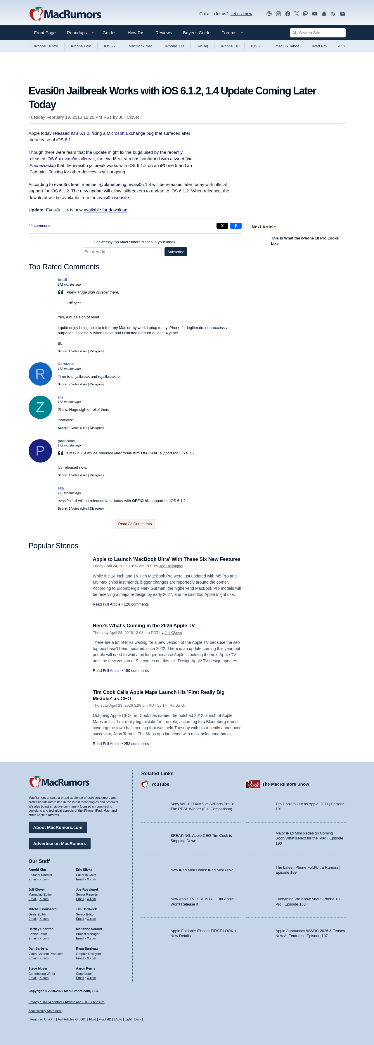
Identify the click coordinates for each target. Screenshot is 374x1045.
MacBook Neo (141, 46)
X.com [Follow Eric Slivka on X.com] (91, 879)
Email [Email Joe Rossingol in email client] (80, 899)
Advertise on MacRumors (59, 843)
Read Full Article (107, 604)
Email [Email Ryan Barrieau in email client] (80, 958)
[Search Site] (318, 32)
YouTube (160, 784)
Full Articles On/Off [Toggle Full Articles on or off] (71, 1019)
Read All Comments (135, 524)
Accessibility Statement (45, 1011)
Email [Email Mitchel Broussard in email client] (33, 918)
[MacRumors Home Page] (65, 14)
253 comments (136, 743)
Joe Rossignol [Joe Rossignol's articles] (87, 889)
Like (84, 351)
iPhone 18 (229, 46)
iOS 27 (110, 46)
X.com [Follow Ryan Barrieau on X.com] (91, 958)
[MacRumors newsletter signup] (343, 14)
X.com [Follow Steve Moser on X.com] (44, 978)
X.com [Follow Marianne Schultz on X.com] (91, 938)
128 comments (136, 604)
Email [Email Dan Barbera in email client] (33, 958)
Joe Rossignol (171, 566)
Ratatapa (66, 364)
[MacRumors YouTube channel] (315, 14)
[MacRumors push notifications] (324, 14)
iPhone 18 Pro (46, 46)
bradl (62, 279)
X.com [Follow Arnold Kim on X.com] (44, 879)
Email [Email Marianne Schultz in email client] (80, 938)
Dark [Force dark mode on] (137, 1019)
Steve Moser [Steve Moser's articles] (38, 968)
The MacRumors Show (285, 784)
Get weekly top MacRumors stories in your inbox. (135, 242)
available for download (105, 209)
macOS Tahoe (287, 46)
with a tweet (172, 158)
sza (61, 488)
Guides (110, 32)
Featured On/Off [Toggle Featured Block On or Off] (41, 1019)
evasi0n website (113, 197)
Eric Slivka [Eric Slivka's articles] (84, 869)
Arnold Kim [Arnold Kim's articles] (37, 869)
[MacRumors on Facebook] (288, 14)
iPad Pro (319, 46)
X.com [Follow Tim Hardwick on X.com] (91, 918)
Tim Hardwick (173, 705)
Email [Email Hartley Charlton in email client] (33, 938)
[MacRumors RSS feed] (333, 14)
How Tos (136, 32)
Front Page (45, 32)
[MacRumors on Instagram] (278, 14)
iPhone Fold (81, 46)
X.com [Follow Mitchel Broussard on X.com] (44, 918)
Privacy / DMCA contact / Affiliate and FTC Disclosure (67, 1002)
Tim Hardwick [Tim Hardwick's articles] (86, 909)
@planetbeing (112, 184)
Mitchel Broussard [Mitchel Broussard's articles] (43, 909)
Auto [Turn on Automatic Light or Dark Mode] (118, 1019)
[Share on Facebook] (236, 226)
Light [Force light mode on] (128, 1019)
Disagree (96, 351)
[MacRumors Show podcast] (269, 14)
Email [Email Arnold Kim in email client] (33, 879)
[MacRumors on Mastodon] (305, 14)
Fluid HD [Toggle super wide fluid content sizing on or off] (105, 1019)
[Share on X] (222, 226)
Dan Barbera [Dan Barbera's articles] (38, 948)
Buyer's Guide (197, 32)
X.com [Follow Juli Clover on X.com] (44, 899)
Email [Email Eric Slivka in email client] (80, 879)
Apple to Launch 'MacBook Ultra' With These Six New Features (167, 559)
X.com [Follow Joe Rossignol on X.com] (91, 899)
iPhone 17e (175, 46)
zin (60, 397)
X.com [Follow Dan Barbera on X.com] (44, 958)
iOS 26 (257, 46)
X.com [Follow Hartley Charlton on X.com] (44, 938)
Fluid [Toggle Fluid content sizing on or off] (92, 1019)
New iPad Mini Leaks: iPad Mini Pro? (202, 870)
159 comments (136, 670)
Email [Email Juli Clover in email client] (33, 899)
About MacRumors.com (57, 827)
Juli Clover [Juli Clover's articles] (37, 889)
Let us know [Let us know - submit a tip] (241, 13)
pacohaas (66, 441)
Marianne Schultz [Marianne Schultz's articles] (89, 929)
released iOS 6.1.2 (71, 133)
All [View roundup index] (342, 46)
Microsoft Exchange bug (130, 133)
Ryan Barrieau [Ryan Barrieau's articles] (87, 948)
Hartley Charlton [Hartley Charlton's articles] (41, 929)
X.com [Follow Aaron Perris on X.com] (91, 978)
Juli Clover (129, 117)
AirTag (202, 46)
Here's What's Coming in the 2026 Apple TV (144, 625)
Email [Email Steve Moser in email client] (33, 978)
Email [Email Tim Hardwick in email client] (80, 918)
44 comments (40, 225)
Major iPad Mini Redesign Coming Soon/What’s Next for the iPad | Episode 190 (309, 838)
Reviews (163, 32)
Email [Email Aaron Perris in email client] (80, 978)
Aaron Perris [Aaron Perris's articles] (85, 968)
